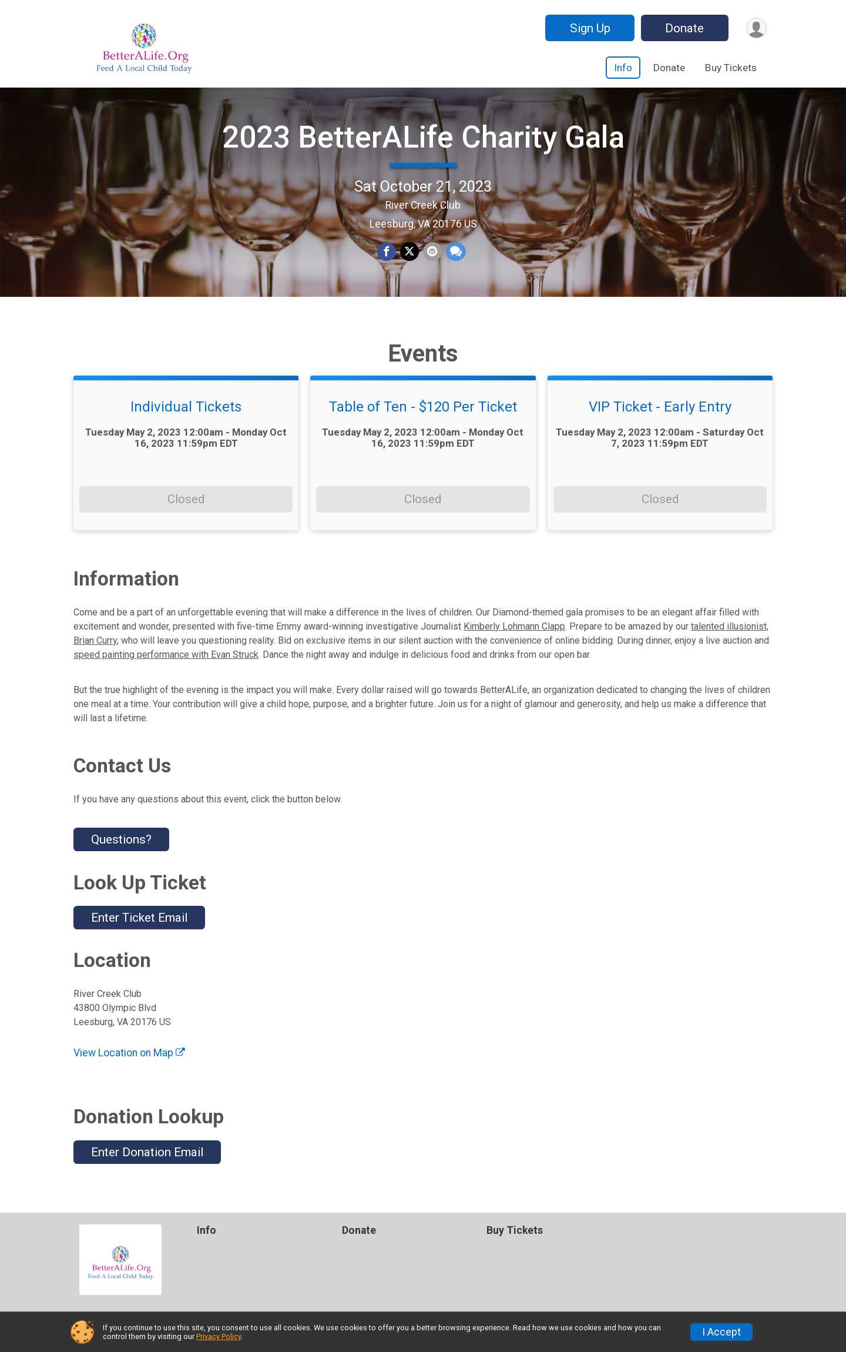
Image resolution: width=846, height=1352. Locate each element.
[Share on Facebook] (387, 259)
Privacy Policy (218, 1336)
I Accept (721, 1332)
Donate (683, 28)
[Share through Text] (455, 259)
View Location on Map (129, 1067)
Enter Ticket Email (139, 931)
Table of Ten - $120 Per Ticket (423, 421)
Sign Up (588, 28)
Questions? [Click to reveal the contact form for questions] (121, 853)
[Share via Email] (431, 259)
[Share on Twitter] (409, 259)
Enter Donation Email (147, 1166)
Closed (185, 513)
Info (623, 67)
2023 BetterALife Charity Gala (423, 144)
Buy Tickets (731, 67)
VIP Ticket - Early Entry (660, 421)
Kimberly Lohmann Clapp (514, 639)
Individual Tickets (185, 421)
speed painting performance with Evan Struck (165, 668)
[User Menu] (756, 28)
